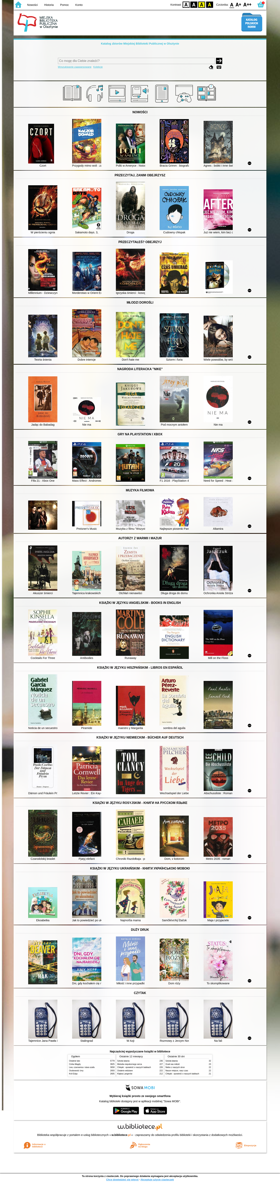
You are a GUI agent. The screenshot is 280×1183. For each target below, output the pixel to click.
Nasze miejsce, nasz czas (176, 1071)
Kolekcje (98, 66)
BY (209, 4)
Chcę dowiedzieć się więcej (122, 1179)
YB (202, 4)
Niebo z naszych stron (175, 1067)
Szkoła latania (123, 1061)
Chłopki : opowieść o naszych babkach (134, 1067)
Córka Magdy (75, 1064)
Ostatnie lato (74, 1061)
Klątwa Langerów (124, 1074)
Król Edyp (73, 1074)
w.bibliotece (121, 1134)
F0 (232, 4)
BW (193, 4)
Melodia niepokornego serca (129, 1064)
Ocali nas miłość (172, 1064)
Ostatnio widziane (125, 1071)
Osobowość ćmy (76, 1071)
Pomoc (64, 4)
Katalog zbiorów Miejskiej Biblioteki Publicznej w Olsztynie (140, 43)
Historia (49, 4)
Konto (79, 4)
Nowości (32, 4)
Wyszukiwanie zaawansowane (75, 66)
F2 (247, 4)
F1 (238, 4)
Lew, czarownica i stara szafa (81, 1067)
